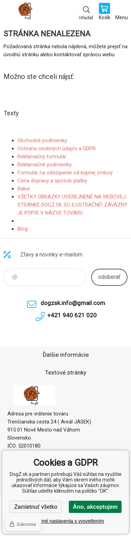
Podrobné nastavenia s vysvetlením (65, 521)
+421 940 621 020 (72, 315)
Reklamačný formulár (41, 156)
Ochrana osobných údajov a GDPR (56, 148)
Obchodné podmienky (42, 140)
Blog (22, 229)
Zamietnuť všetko (35, 507)
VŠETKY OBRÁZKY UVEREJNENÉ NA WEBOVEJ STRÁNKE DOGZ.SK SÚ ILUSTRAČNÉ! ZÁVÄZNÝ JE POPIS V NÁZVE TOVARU (72, 205)
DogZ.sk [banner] (27, 12)
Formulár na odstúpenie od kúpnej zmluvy (65, 172)
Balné (23, 189)
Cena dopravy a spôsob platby (52, 181)
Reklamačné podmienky (44, 164)
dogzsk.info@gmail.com (73, 302)
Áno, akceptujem (95, 507)
